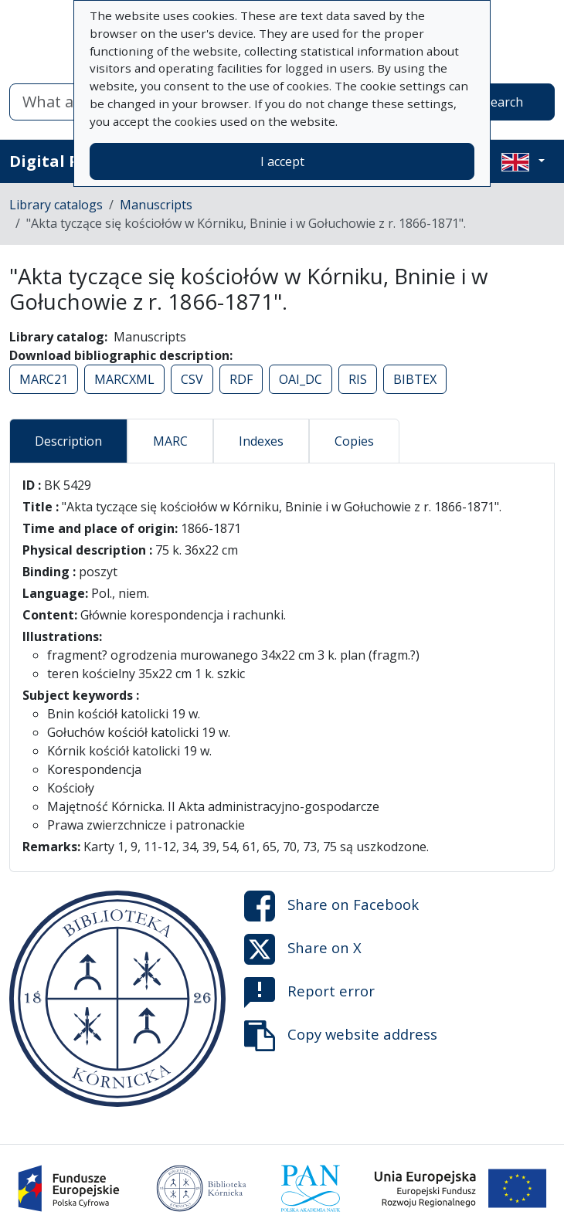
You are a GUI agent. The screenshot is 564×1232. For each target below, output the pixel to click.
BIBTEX (415, 379)
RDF (241, 379)
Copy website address (340, 1035)
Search (503, 101)
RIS (357, 379)
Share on (331, 906)
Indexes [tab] (261, 441)
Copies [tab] (354, 441)
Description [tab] (68, 441)
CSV (192, 379)
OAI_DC (300, 379)
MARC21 (43, 379)
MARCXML (124, 379)
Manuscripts (156, 204)
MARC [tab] (170, 441)
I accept (282, 161)
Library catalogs (56, 204)
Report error (309, 992)
